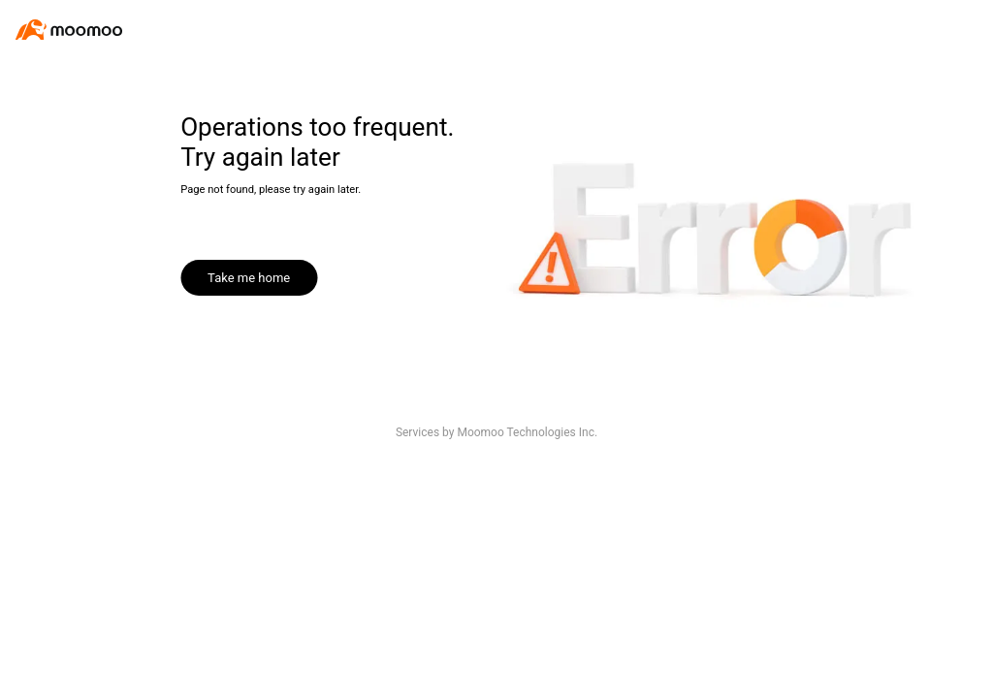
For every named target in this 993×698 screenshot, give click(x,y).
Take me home (249, 277)
